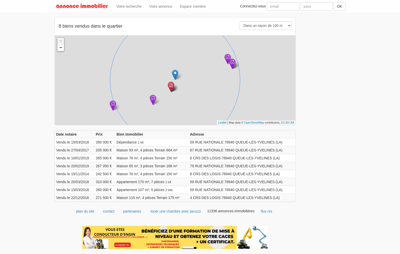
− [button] (60, 48)
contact (109, 211)
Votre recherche (129, 6)
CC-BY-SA (287, 122)
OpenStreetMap (254, 122)
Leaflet (222, 122)
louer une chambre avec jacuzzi (176, 211)
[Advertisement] (324, 94)
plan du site (85, 211)
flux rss (266, 211)
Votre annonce (160, 6)
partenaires (132, 211)
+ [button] (60, 41)
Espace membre (193, 6)
